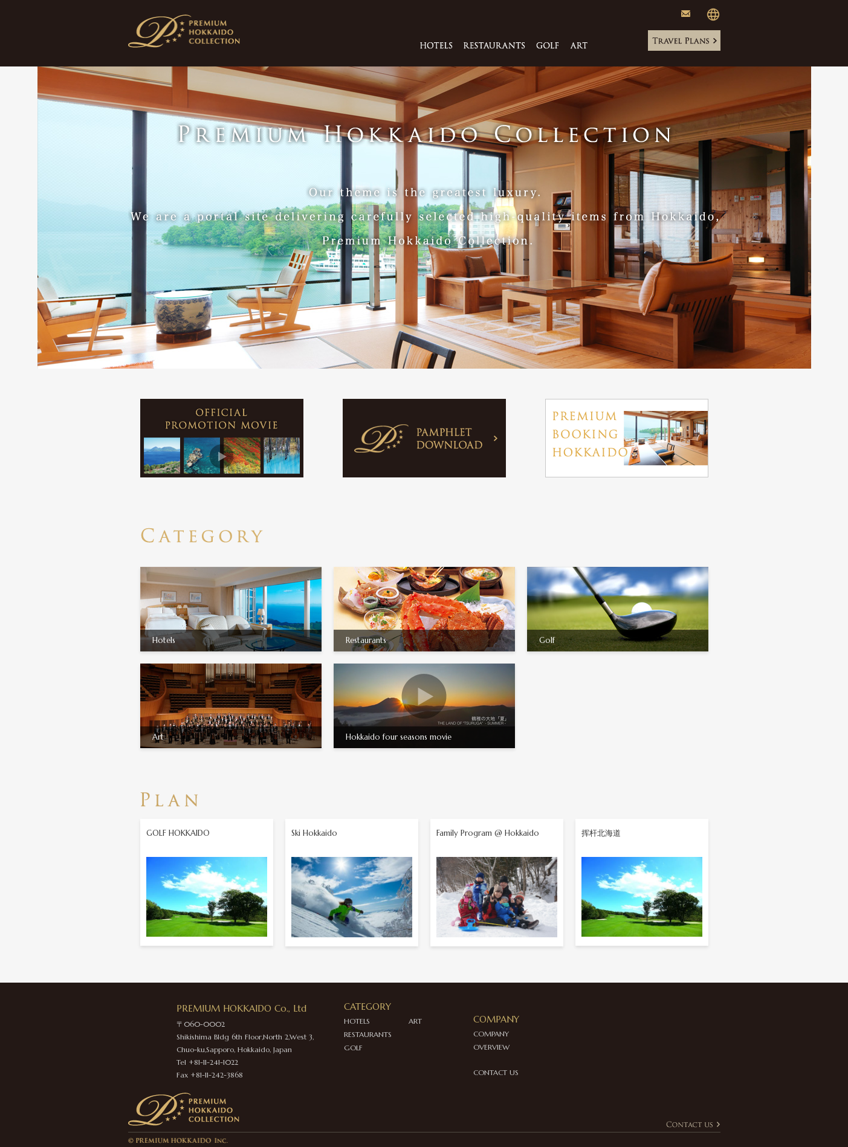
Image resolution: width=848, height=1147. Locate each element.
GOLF (353, 1047)
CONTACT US (496, 1072)
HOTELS (357, 1021)
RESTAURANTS (368, 1034)
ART (415, 1021)
